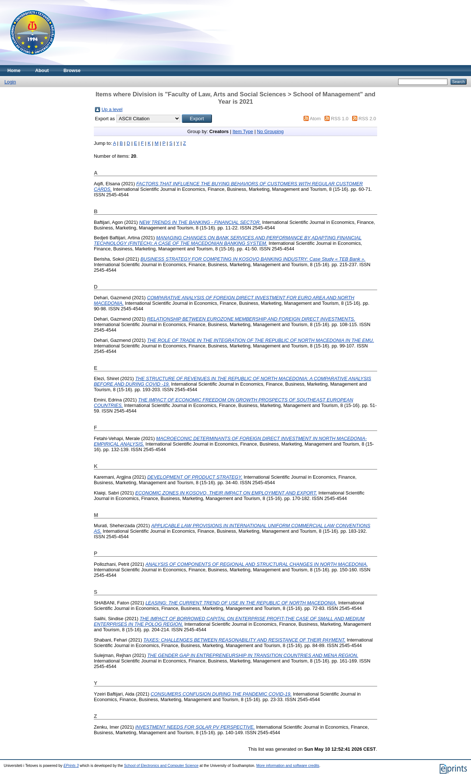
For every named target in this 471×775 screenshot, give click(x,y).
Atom (315, 118)
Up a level (112, 109)
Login (10, 82)
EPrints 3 (71, 766)
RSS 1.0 (339, 118)
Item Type (243, 131)
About (42, 70)
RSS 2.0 (367, 118)
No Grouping (270, 131)
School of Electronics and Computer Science (161, 766)
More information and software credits (287, 766)
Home (14, 70)
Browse (72, 70)
